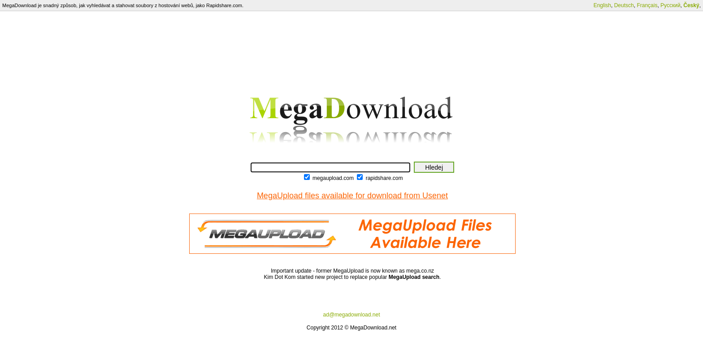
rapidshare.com (384, 178)
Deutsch (624, 5)
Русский (670, 5)
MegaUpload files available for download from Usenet (352, 195)
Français (647, 5)
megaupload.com (333, 178)
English (602, 5)
